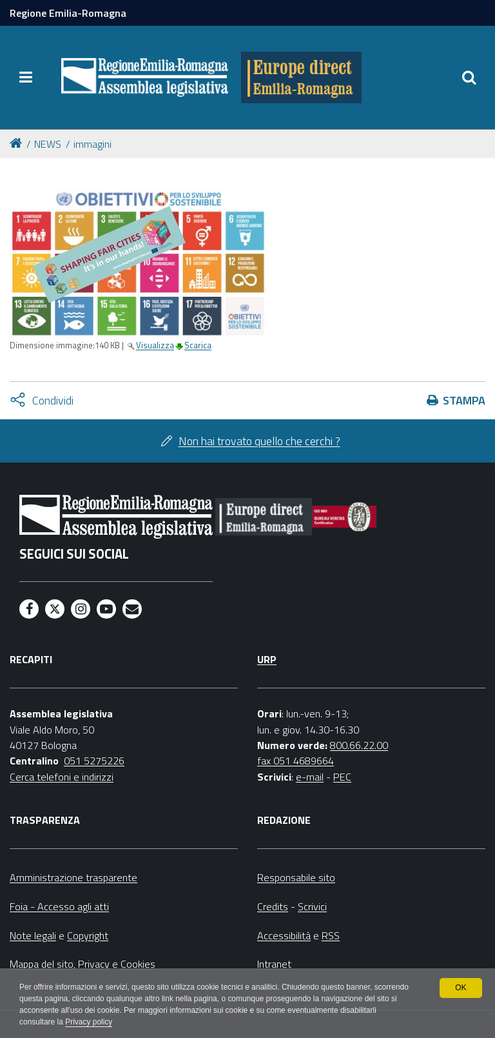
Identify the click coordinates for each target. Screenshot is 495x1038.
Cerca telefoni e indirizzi (61, 776)
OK (460, 987)
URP (267, 659)
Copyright (87, 935)
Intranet (274, 964)
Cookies (138, 964)
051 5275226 (94, 760)
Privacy (94, 964)
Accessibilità (284, 935)
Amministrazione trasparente (73, 877)
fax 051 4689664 (295, 760)
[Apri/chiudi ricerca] (469, 77)
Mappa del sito (41, 964)
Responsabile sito (296, 877)
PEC (342, 776)
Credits (272, 906)
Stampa (464, 400)
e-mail (310, 776)
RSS (331, 935)
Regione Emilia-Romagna (68, 13)
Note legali (33, 935)
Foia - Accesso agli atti (59, 906)
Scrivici (312, 906)
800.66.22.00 (359, 745)
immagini (92, 144)
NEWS (47, 144)
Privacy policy (88, 1022)
